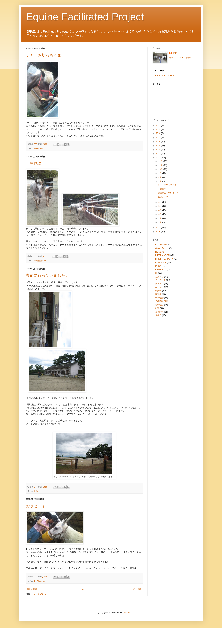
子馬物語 (33, 163)
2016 (158, 141)
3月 (160, 214)
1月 (160, 222)
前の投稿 (137, 589)
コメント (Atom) (38, 594)
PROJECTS (160, 269)
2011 (158, 227)
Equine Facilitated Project (85, 16)
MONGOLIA (160, 262)
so (156, 273)
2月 (160, 218)
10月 (160, 169)
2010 (158, 231)
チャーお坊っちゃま (44, 55)
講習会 (158, 294)
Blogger (126, 613)
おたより (159, 276)
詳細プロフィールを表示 (180, 57)
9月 (160, 173)
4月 (160, 210)
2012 (158, 158)
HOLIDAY (159, 252)
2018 (158, 133)
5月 (160, 206)
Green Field (39, 148)
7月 (160, 181)
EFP (175, 53)
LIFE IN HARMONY (164, 259)
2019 (158, 129)
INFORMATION (162, 255)
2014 (158, 149)
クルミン (159, 283)
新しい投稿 (32, 589)
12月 (160, 161)
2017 (158, 137)
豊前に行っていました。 (47, 275)
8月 (160, 177)
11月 (160, 165)
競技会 (158, 290)
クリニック (160, 280)
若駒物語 (159, 305)
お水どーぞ (36, 506)
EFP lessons (39, 581)
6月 (160, 202)
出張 (36, 491)
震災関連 (159, 312)
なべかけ (159, 287)
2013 (158, 153)
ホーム (85, 589)
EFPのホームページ (164, 75)
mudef (158, 266)
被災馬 (158, 315)
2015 (158, 145)
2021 (158, 125)
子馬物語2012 (40, 260)
